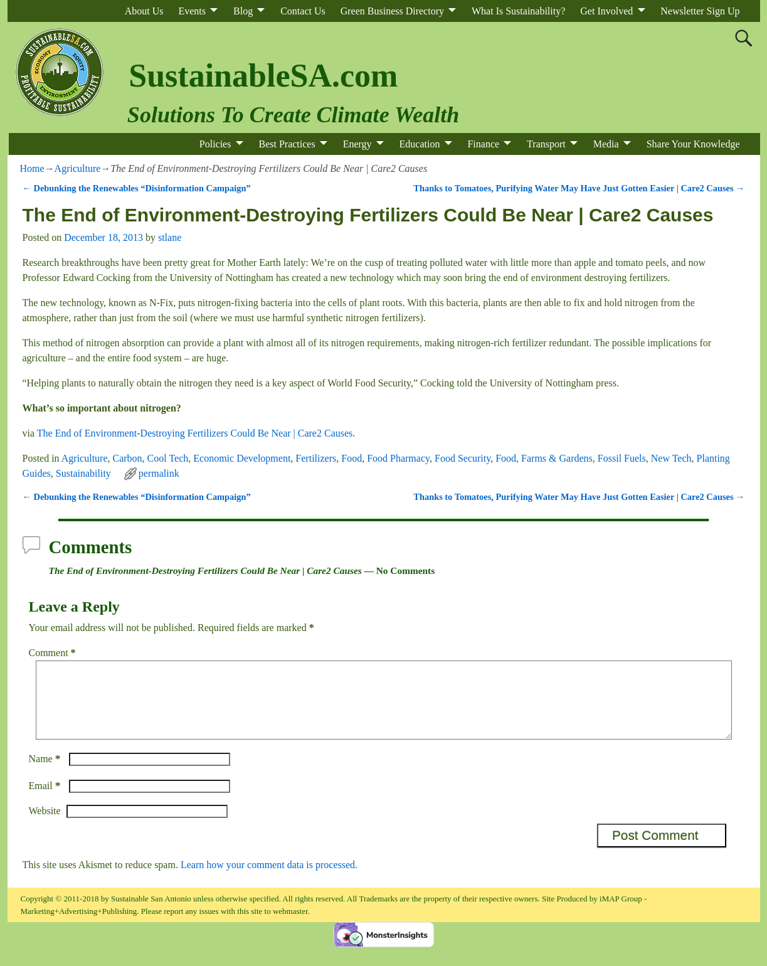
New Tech (671, 458)
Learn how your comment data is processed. (269, 879)
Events (192, 11)
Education (419, 144)
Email (46, 800)
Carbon (127, 458)
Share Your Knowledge (693, 144)
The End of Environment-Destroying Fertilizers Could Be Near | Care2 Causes (195, 433)
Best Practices (286, 144)
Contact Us (302, 11)
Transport (546, 144)
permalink (159, 473)
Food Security (462, 458)
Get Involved (606, 11)
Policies (215, 144)
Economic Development (241, 458)
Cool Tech (168, 458)
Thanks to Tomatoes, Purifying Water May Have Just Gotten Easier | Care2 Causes (578, 188)
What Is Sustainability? (518, 11)
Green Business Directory (392, 11)
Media (606, 144)
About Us (144, 11)
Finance (483, 144)
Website (45, 825)
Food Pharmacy (398, 458)
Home (32, 168)
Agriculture (78, 168)
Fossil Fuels (622, 458)
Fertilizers (315, 458)
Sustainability (83, 473)
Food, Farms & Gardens (544, 458)
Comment (53, 652)
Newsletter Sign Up (699, 11)
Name (46, 773)
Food (351, 458)
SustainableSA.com (263, 75)
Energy (357, 144)
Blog (243, 11)
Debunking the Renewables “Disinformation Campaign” (137, 188)
